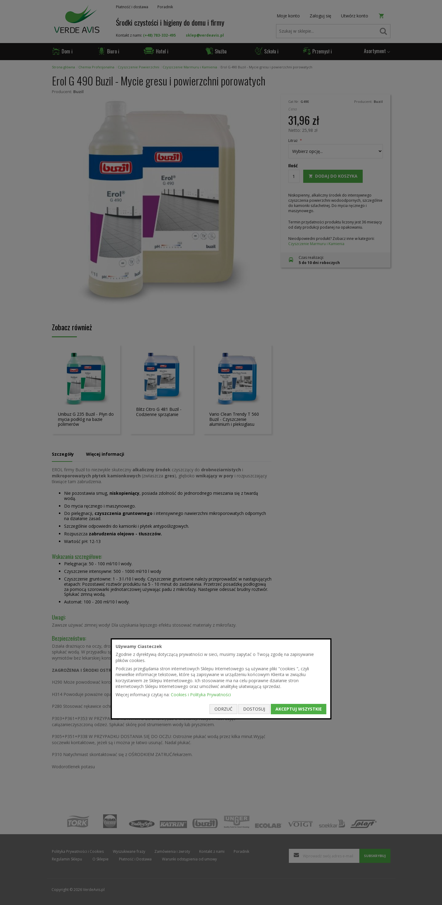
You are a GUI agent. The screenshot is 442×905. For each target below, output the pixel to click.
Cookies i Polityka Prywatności (201, 694)
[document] (221, 678)
